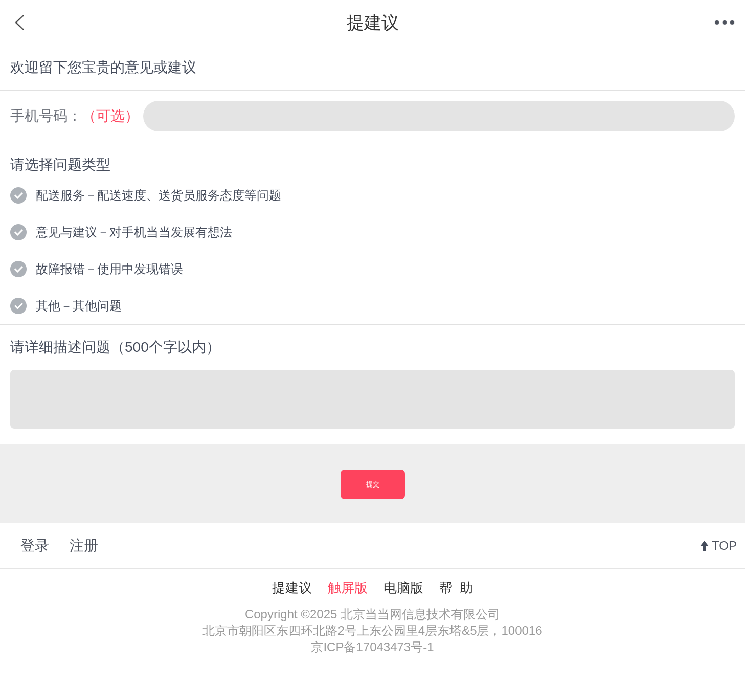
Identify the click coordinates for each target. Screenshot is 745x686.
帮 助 (456, 587)
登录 (34, 546)
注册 (84, 546)
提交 (372, 484)
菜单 (724, 22)
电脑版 (403, 587)
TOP (724, 545)
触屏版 (348, 587)
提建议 (292, 587)
